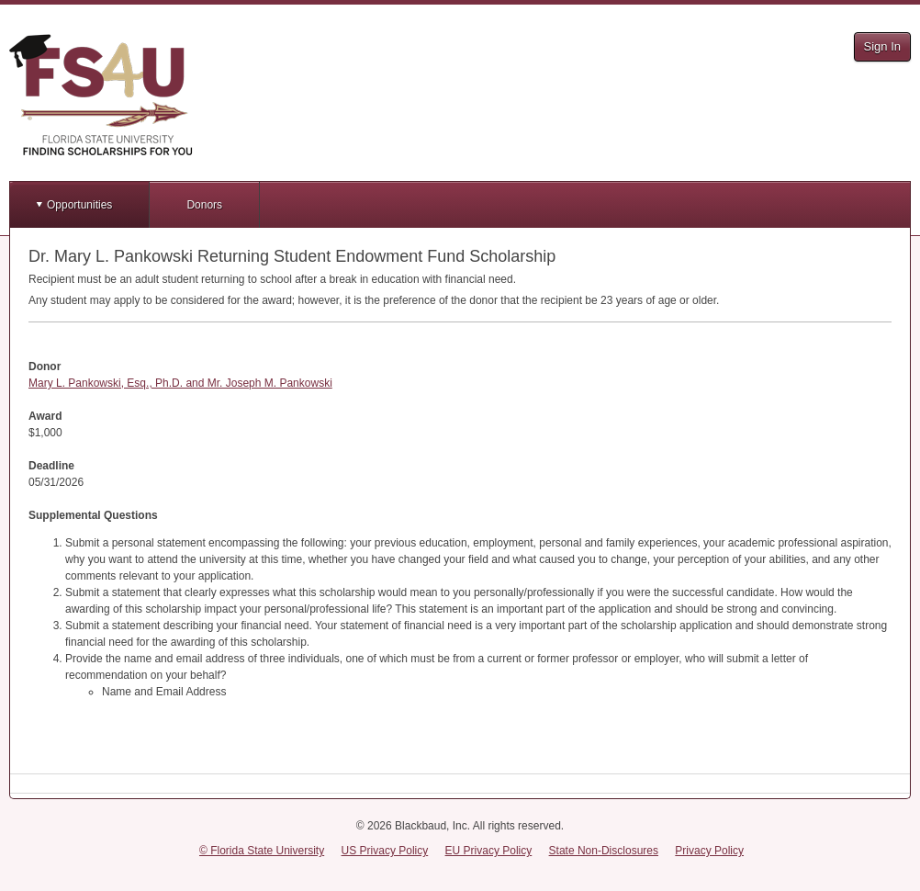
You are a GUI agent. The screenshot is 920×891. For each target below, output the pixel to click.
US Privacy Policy (385, 850)
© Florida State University (261, 850)
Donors (204, 204)
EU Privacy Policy (489, 850)
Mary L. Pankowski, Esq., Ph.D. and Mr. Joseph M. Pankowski (180, 383)
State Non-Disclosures (603, 850)
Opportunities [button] (79, 204)
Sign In (882, 46)
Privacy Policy (709, 850)
